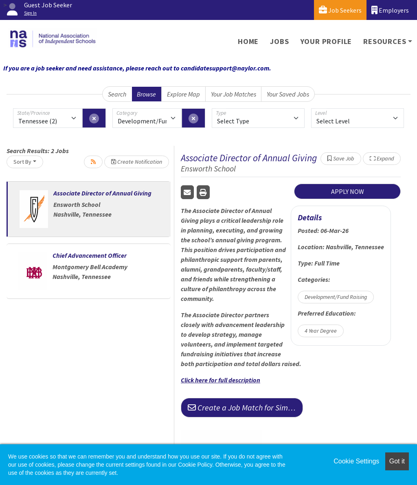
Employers (390, 10)
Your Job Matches (233, 94)
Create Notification (136, 161)
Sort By (22, 161)
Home (248, 41)
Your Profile (326, 41)
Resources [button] (384, 41)
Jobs (279, 41)
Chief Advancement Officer (90, 255)
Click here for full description (220, 380)
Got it (397, 461)
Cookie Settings (356, 461)
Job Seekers (340, 10)
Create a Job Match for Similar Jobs (245, 407)
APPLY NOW (347, 191)
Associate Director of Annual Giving (102, 193)
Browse (146, 94)
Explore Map (183, 94)
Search (117, 94)
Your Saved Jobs (288, 94)
